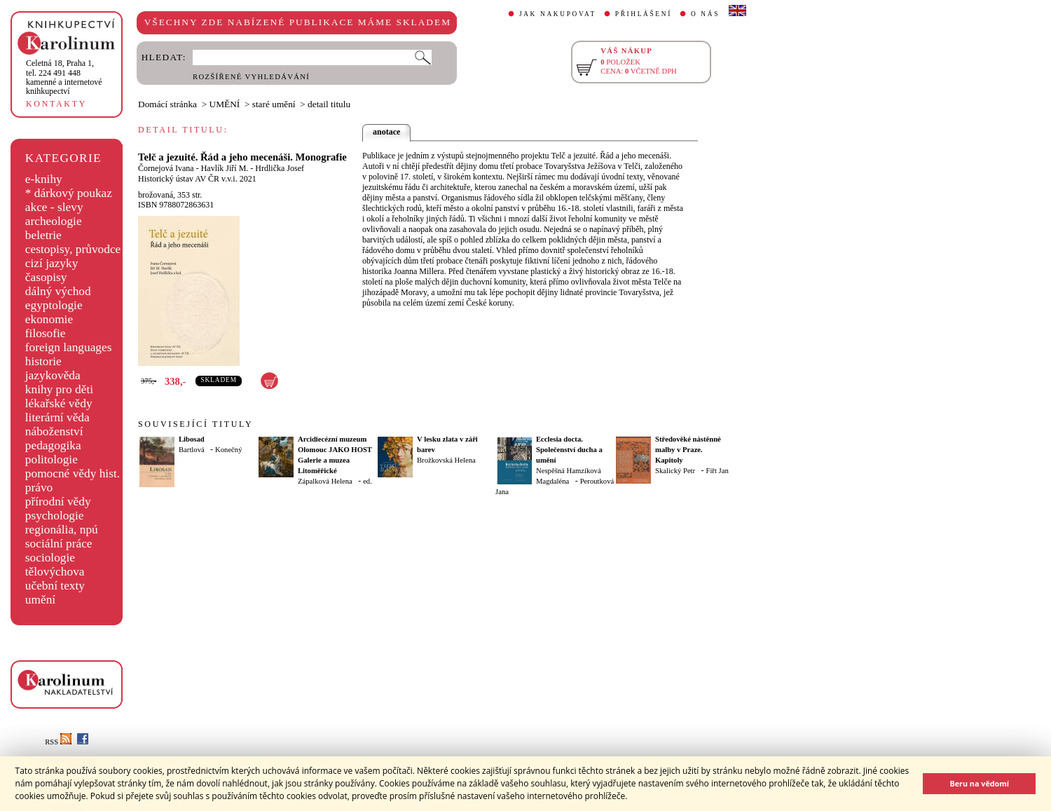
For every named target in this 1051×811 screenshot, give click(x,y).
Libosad (192, 439)
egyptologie (54, 305)
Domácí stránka (167, 104)
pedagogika (53, 445)
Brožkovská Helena (446, 460)
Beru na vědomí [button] (979, 783)
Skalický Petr (675, 471)
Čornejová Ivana (166, 168)
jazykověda (53, 375)
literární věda (57, 417)
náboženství (54, 431)
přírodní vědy (58, 501)
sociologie (50, 557)
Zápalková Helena (325, 481)
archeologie (53, 221)
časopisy (46, 277)
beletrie (43, 235)
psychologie (54, 515)
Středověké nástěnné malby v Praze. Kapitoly (688, 449)
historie (43, 361)
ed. (367, 481)
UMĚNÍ (224, 104)
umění (40, 599)
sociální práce (58, 543)
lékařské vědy (58, 403)
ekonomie (49, 319)
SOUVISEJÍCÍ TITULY (195, 424)
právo (39, 487)
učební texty (55, 585)
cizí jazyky (51, 263)
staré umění (274, 104)
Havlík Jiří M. (225, 168)
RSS (58, 742)
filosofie (45, 333)
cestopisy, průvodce (73, 249)
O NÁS (705, 14)
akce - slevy (54, 207)
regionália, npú (61, 529)
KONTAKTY (56, 104)
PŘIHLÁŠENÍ (643, 14)
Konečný (228, 450)
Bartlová (192, 450)
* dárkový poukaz (68, 193)
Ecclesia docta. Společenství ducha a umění (569, 449)
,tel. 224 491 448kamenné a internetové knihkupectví (64, 77)
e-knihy (43, 179)
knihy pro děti (59, 389)
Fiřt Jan (717, 471)
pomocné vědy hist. (72, 473)
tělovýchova (55, 571)
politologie (51, 459)
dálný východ (58, 291)
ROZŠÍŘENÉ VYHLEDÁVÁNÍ (251, 77)
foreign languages (68, 347)
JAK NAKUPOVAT (557, 14)
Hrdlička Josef (279, 168)
